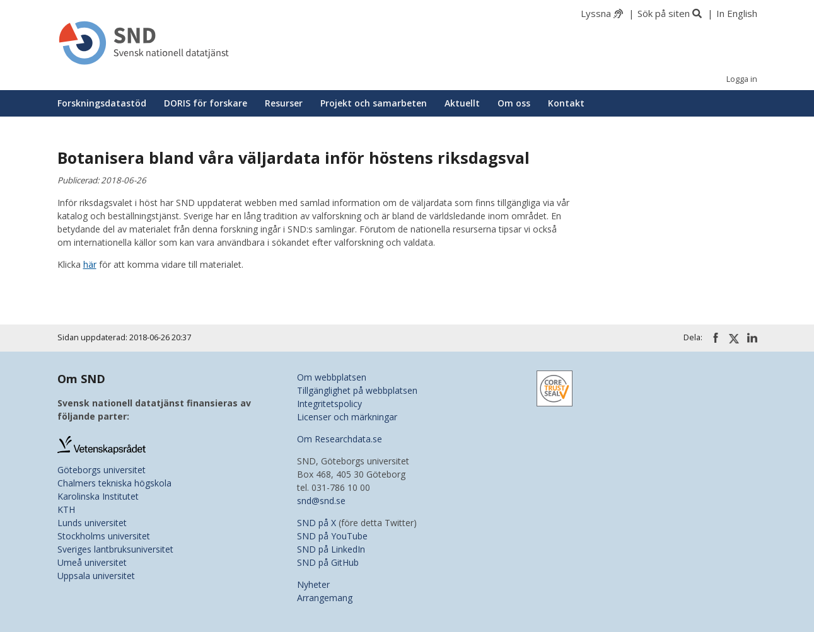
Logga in (741, 79)
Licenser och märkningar (347, 417)
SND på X (316, 523)
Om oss (513, 103)
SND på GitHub (328, 562)
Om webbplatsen (331, 377)
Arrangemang (324, 598)
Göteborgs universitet (101, 470)
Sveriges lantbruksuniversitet (115, 549)
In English (736, 13)
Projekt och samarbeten (373, 103)
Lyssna (596, 13)
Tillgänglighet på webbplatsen (357, 390)
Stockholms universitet (103, 536)
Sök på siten (663, 13)
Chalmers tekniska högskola (114, 483)
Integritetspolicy (329, 404)
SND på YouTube (332, 536)
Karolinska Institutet (98, 496)
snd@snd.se (321, 501)
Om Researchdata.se (339, 439)
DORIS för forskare (205, 103)
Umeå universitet (92, 562)
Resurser (284, 103)
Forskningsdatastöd (101, 103)
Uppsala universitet (96, 576)
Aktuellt (462, 103)
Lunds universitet (92, 523)
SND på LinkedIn (331, 549)
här (89, 264)
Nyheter (313, 584)
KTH (66, 509)
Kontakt (566, 103)
